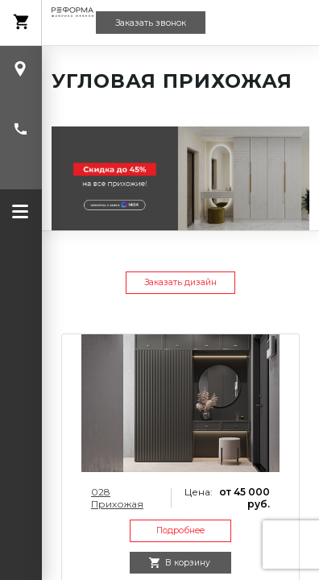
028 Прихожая (117, 498)
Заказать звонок (150, 23)
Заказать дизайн (180, 282)
